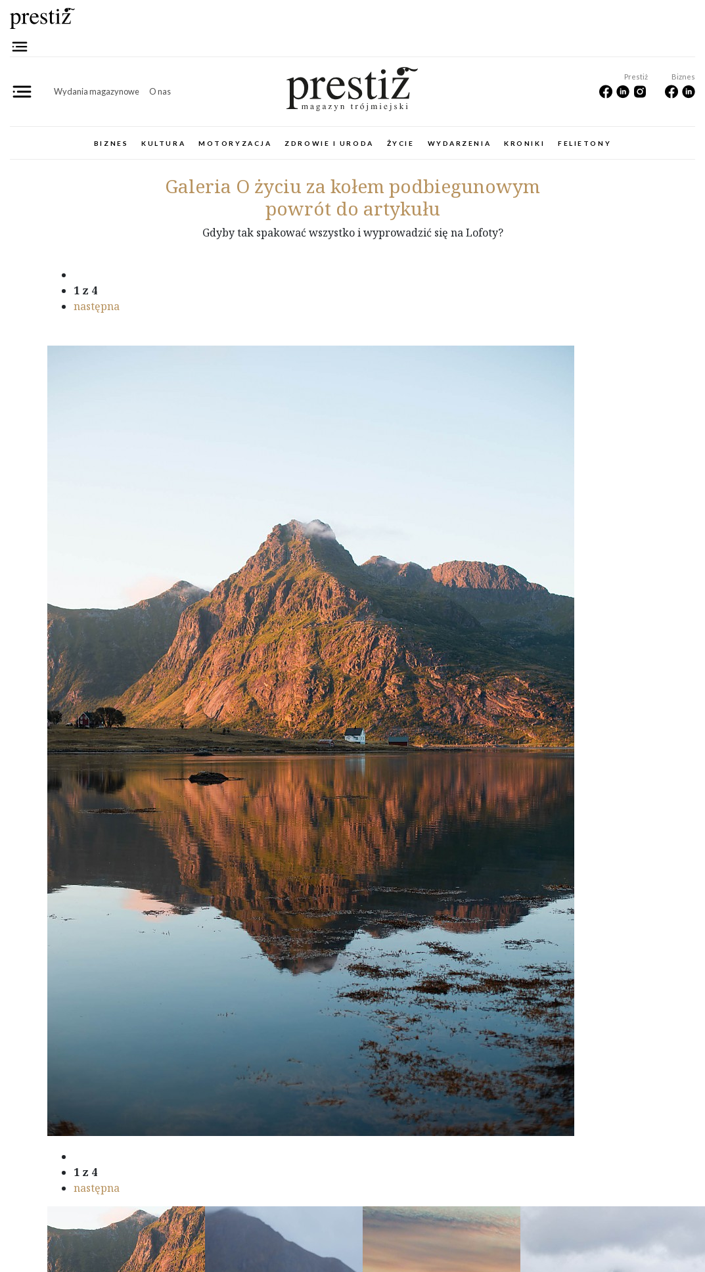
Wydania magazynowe (96, 91)
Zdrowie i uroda (328, 143)
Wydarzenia (459, 143)
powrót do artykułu (352, 208)
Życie (401, 143)
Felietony (584, 143)
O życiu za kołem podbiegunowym (352, 185)
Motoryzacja (234, 143)
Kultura (163, 143)
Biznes (111, 143)
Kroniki (524, 143)
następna (97, 306)
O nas (160, 91)
